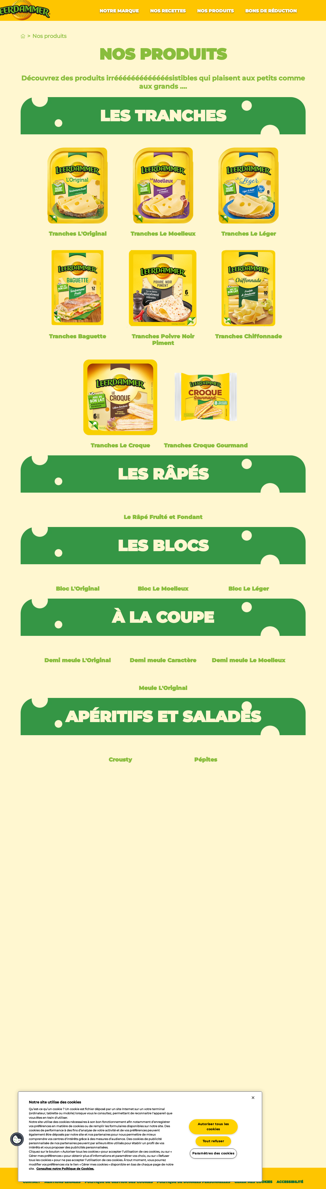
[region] (140, 1136)
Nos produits (215, 11)
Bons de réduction (271, 11)
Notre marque (119, 11)
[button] (17, 1139)
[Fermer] (253, 1098)
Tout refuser (213, 1141)
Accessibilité (290, 1182)
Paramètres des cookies (213, 1153)
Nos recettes (168, 11)
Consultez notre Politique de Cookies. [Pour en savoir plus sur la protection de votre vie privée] (65, 1168)
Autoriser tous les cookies (213, 1126)
